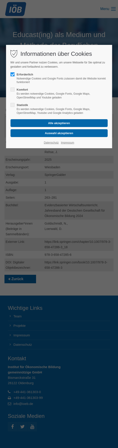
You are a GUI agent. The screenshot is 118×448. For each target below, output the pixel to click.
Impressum (67, 142)
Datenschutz (51, 142)
